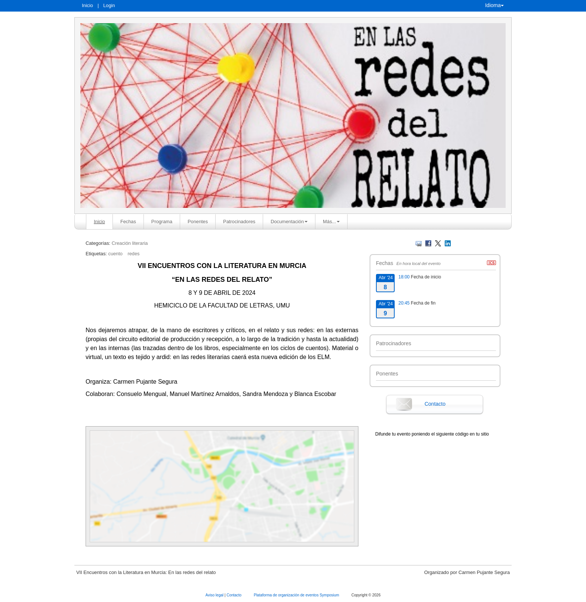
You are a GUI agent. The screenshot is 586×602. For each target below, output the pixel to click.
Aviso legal (215, 595)
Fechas (128, 221)
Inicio (87, 5)
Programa (161, 221)
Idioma (494, 5)
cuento (115, 253)
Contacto (435, 404)
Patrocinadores (239, 221)
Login (109, 5)
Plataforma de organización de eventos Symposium (297, 595)
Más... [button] (331, 221)
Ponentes (198, 221)
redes (133, 253)
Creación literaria (130, 243)
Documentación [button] (289, 221)
